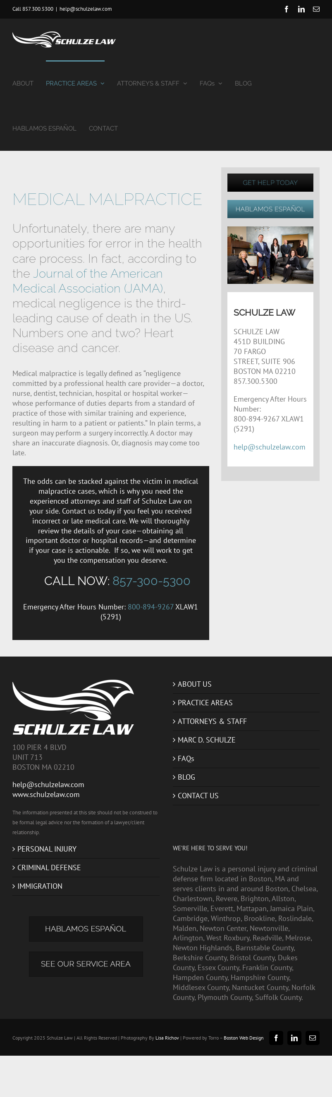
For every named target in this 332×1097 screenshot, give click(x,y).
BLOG (186, 777)
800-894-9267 (151, 607)
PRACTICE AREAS (205, 702)
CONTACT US (198, 795)
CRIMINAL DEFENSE (49, 867)
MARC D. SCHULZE (207, 740)
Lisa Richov (167, 1038)
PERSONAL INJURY (46, 849)
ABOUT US (195, 684)
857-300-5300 (151, 580)
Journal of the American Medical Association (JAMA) (87, 280)
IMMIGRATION (39, 886)
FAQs (186, 758)
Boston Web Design (244, 1038)
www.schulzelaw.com (46, 794)
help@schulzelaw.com (86, 8)
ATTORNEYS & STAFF (212, 721)
